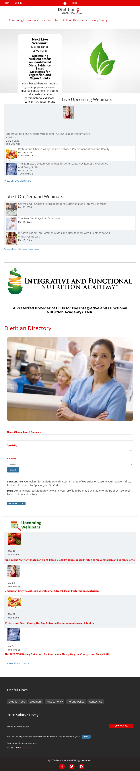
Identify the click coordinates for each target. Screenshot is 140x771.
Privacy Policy (54, 701)
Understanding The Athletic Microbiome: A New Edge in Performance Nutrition (52, 591)
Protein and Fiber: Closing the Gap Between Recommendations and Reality (49, 623)
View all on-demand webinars (22, 249)
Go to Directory (16, 503)
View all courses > (18, 663)
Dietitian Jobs (50, 20)
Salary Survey (99, 20)
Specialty (12, 445)
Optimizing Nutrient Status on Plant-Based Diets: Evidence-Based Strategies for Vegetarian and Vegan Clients (70, 559)
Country (11, 458)
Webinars (36, 701)
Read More (28, 747)
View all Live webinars (17, 180)
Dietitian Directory (74, 20)
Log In (18, 2)
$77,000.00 (121, 726)
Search (13, 469)
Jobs (74, 2)
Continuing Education (23, 20)
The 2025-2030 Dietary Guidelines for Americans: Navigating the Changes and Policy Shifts (57, 654)
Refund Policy (76, 701)
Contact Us (95, 701)
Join (7, 2)
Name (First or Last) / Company (24, 432)
